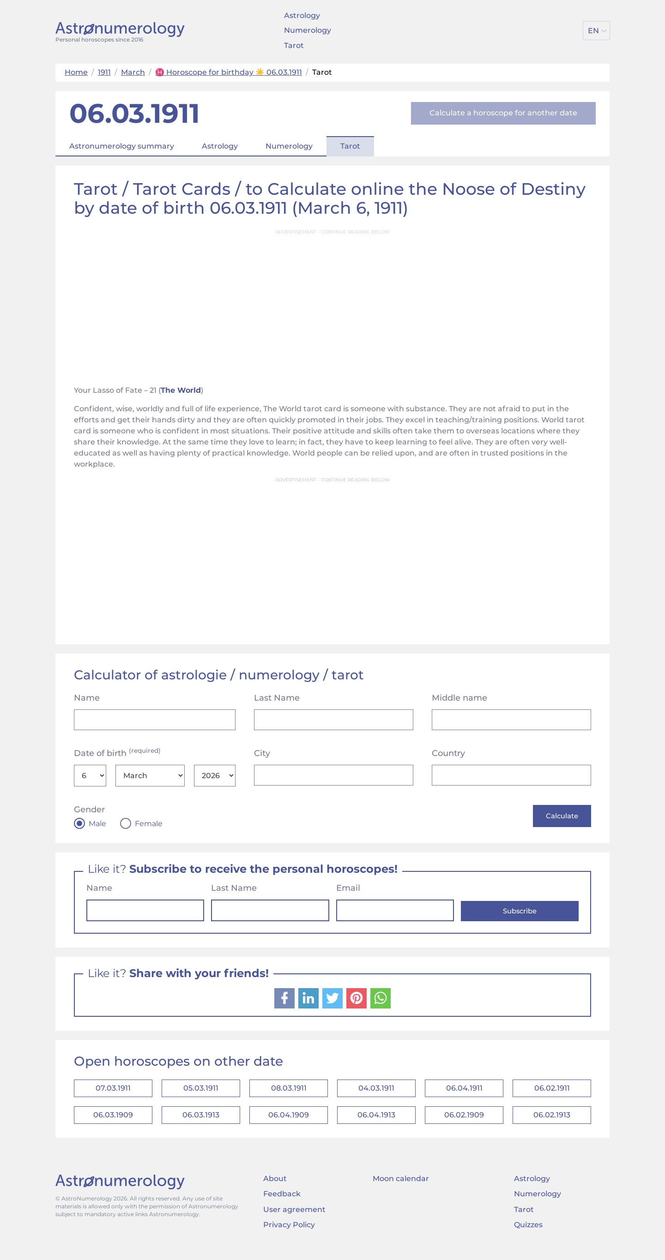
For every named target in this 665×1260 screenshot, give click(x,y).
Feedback (282, 1204)
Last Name (277, 698)
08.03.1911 (289, 1091)
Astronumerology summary (121, 146)
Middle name (459, 698)
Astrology (302, 15)
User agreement (294, 1219)
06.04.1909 (288, 1122)
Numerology (307, 30)
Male (97, 824)
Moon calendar (401, 1188)
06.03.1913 (200, 1122)
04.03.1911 (376, 1091)
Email (348, 889)
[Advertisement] (332, 304)
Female (149, 824)
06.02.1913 (551, 1122)
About (275, 1188)
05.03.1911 (200, 1091)
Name (87, 698)
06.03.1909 (113, 1122)
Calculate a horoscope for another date (503, 112)
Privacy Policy (289, 1234)
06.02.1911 (552, 1091)
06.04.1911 (464, 1091)
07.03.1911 (113, 1091)
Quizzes (528, 1234)
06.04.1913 (376, 1122)
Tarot (294, 45)
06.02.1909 (464, 1122)
